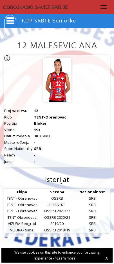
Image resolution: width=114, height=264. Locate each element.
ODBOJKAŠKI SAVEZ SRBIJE (35, 7)
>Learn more (65, 258)
